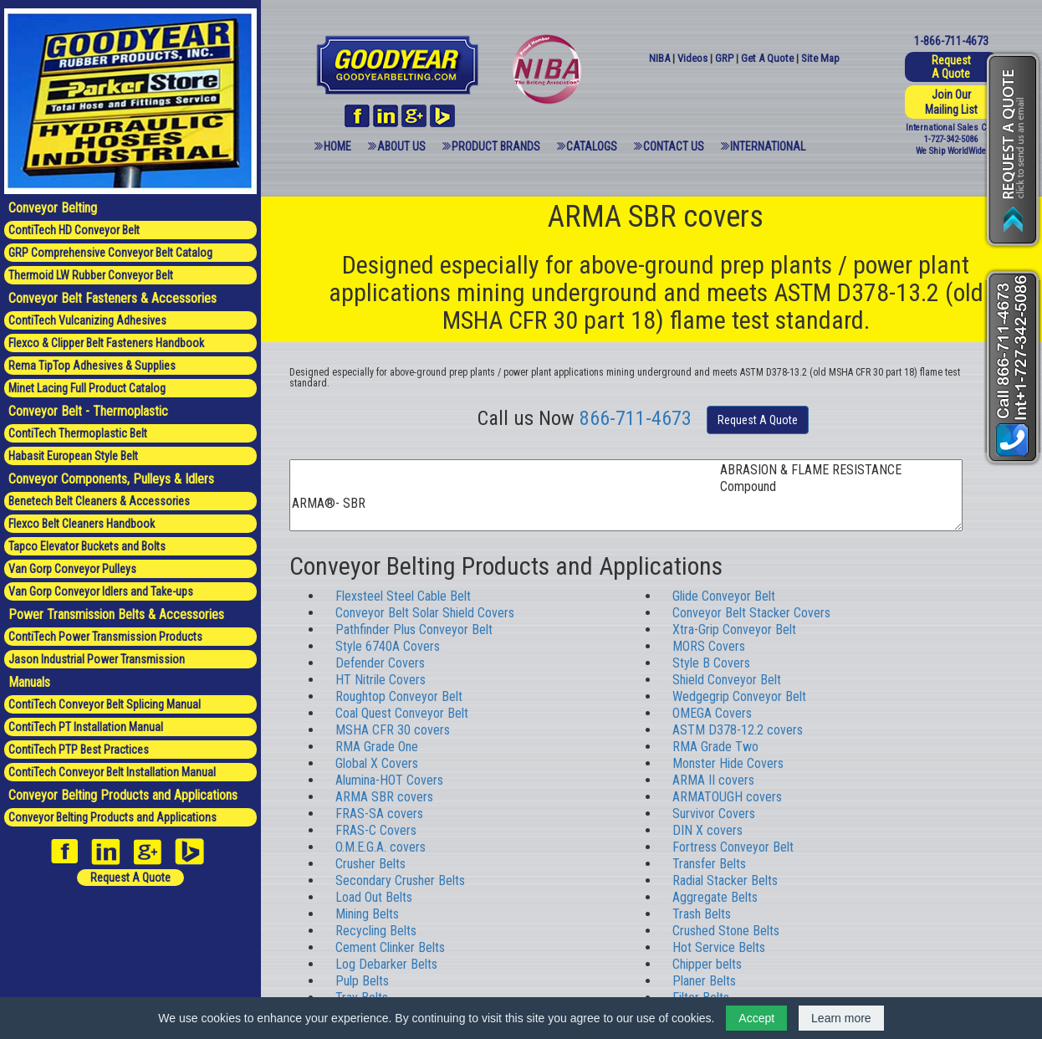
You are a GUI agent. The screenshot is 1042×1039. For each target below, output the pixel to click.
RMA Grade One (376, 747)
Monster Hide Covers (728, 763)
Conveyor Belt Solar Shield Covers (424, 613)
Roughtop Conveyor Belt (398, 696)
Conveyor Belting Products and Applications (112, 817)
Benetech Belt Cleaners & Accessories (99, 501)
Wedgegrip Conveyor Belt (739, 696)
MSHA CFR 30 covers (392, 730)
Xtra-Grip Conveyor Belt (734, 629)
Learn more (841, 1018)
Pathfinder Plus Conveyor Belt (414, 629)
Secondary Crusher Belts (400, 880)
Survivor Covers (713, 813)
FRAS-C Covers (375, 830)
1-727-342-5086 (951, 139)
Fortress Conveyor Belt (733, 847)
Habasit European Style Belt (73, 456)
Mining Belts (367, 914)
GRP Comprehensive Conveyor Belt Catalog (110, 252)
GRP (724, 58)
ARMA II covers (713, 780)
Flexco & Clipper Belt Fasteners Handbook (106, 343)
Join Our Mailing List (951, 102)
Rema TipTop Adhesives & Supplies (92, 365)
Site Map (820, 58)
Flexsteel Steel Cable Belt (403, 596)
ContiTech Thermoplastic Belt (77, 433)
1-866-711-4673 (951, 41)
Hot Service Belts (718, 947)
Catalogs (591, 146)
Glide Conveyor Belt (723, 596)
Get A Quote (767, 58)
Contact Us (673, 146)
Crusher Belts (370, 864)
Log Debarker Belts (386, 964)
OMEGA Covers (712, 713)
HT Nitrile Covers (380, 680)
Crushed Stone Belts (725, 931)
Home (337, 146)
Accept (756, 1018)
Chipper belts (707, 964)
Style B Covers (711, 663)
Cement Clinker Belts (390, 947)
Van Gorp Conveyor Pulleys (72, 569)
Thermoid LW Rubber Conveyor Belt (90, 275)
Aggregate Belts (715, 897)
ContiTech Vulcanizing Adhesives (87, 320)
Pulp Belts (362, 981)
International (767, 146)
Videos (692, 58)
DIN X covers (707, 830)
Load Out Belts (373, 897)
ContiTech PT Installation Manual (85, 727)
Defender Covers (380, 663)
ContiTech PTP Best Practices (78, 749)
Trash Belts (701, 914)
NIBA (659, 58)
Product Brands (496, 146)
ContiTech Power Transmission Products (105, 636)
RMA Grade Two (715, 747)
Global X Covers (376, 763)
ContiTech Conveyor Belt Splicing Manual (104, 704)
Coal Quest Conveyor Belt (401, 713)
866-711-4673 (636, 418)
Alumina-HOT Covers (389, 780)
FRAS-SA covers (379, 813)
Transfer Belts (709, 864)
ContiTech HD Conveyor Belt (74, 230)
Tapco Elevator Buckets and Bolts (87, 546)
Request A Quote (130, 877)
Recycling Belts (375, 931)
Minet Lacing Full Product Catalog (87, 388)
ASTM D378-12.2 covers (737, 730)
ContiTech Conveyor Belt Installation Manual (112, 772)
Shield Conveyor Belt (726, 680)
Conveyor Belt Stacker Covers (751, 613)
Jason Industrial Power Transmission (96, 659)
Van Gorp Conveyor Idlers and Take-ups (100, 591)
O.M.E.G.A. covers (380, 847)
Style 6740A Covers (387, 646)
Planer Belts (704, 981)
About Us (401, 146)
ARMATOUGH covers (727, 797)
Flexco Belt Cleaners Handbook (81, 523)
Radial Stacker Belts (725, 880)
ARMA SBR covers (384, 797)
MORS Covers (708, 646)
